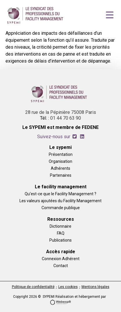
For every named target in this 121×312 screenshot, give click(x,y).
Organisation (60, 161)
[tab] (75, 136)
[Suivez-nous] (75, 136)
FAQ (60, 233)
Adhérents (60, 168)
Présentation (61, 154)
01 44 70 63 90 (65, 118)
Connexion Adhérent (61, 258)
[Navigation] (109, 15)
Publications (60, 240)
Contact (60, 265)
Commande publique (60, 207)
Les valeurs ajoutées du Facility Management (60, 200)
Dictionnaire (60, 226)
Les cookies (68, 287)
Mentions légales (95, 287)
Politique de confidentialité (33, 287)
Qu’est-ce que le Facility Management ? (60, 193)
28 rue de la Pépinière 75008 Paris (60, 112)
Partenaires (60, 175)
